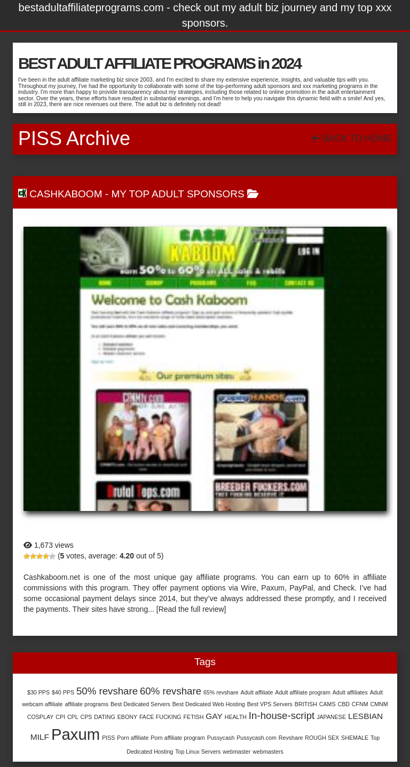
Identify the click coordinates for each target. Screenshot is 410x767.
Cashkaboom (65, 193)
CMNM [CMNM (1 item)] (379, 704)
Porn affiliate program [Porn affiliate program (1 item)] (178, 737)
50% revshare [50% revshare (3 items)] (107, 691)
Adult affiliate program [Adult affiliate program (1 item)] (302, 692)
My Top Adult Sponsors (177, 193)
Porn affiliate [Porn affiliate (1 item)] (132, 737)
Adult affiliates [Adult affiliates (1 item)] (350, 692)
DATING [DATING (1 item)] (104, 717)
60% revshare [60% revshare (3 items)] (170, 691)
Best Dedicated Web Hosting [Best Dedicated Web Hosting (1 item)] (208, 704)
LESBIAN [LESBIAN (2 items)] (365, 716)
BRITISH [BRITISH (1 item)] (306, 704)
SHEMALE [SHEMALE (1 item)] (354, 737)
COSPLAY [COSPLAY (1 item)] (40, 717)
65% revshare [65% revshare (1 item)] (221, 692)
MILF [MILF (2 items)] (39, 736)
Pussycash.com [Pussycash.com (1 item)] (256, 737)
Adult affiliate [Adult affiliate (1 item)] (257, 692)
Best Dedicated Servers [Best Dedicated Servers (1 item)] (140, 704)
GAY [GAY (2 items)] (214, 716)
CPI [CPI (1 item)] (60, 717)
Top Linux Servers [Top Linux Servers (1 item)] (197, 751)
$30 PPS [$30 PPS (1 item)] (38, 692)
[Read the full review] (191, 609)
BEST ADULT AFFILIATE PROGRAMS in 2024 (159, 63)
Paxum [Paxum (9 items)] (75, 734)
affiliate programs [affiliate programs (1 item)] (86, 704)
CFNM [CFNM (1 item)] (360, 704)
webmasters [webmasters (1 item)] (268, 751)
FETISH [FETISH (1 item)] (194, 717)
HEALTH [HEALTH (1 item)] (236, 717)
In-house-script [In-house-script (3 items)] (281, 715)
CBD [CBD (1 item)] (343, 704)
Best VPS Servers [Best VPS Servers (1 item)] (270, 704)
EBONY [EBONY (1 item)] (127, 717)
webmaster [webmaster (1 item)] (236, 751)
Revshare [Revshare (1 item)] (291, 737)
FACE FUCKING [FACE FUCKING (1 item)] (160, 717)
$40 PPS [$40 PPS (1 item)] (63, 692)
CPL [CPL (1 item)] (72, 717)
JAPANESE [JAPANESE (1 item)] (331, 717)
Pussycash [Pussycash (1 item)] (221, 737)
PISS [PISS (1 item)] (108, 737)
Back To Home (352, 138)
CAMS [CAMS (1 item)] (327, 704)
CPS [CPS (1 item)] (86, 717)
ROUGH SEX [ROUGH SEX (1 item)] (322, 737)
